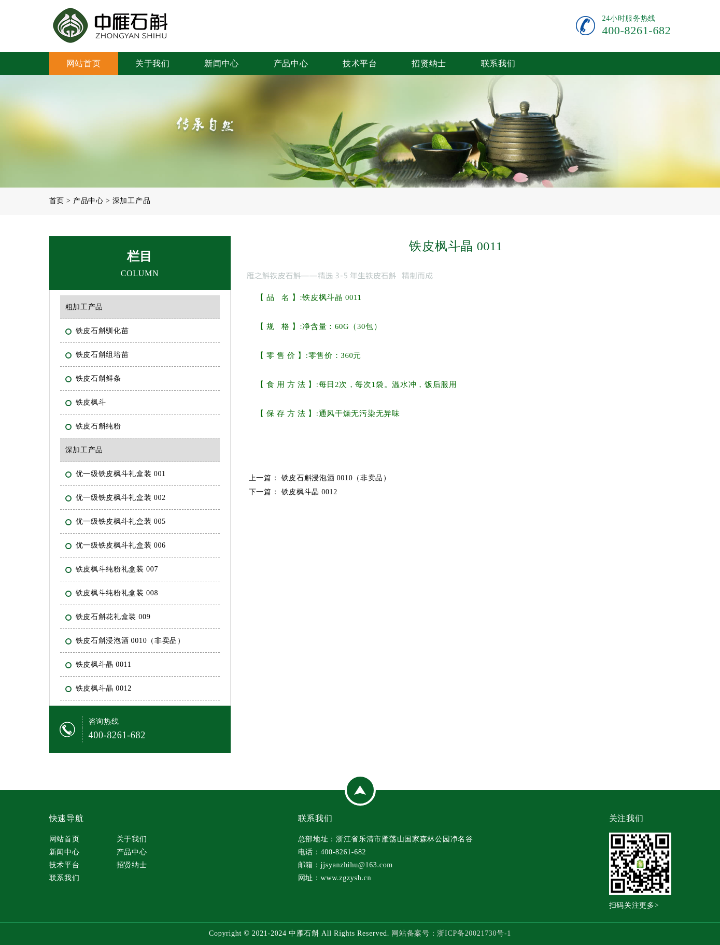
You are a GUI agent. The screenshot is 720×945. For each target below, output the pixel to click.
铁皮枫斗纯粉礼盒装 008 (118, 592)
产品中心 (291, 63)
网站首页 (83, 63)
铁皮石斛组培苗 (103, 353)
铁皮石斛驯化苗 (103, 330)
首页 (56, 201)
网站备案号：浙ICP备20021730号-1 (451, 933)
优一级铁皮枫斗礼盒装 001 (122, 473)
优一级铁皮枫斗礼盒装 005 (122, 520)
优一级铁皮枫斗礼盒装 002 (122, 496)
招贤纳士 (429, 63)
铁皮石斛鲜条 (99, 377)
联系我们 (498, 63)
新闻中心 (221, 63)
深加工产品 (131, 201)
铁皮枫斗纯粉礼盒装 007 (118, 568)
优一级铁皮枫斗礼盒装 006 (122, 544)
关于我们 (152, 63)
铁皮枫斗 (92, 401)
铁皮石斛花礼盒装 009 (114, 616)
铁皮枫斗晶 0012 (105, 687)
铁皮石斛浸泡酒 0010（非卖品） (131, 639)
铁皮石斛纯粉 (99, 425)
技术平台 (360, 63)
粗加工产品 (85, 306)
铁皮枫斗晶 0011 (105, 663)
